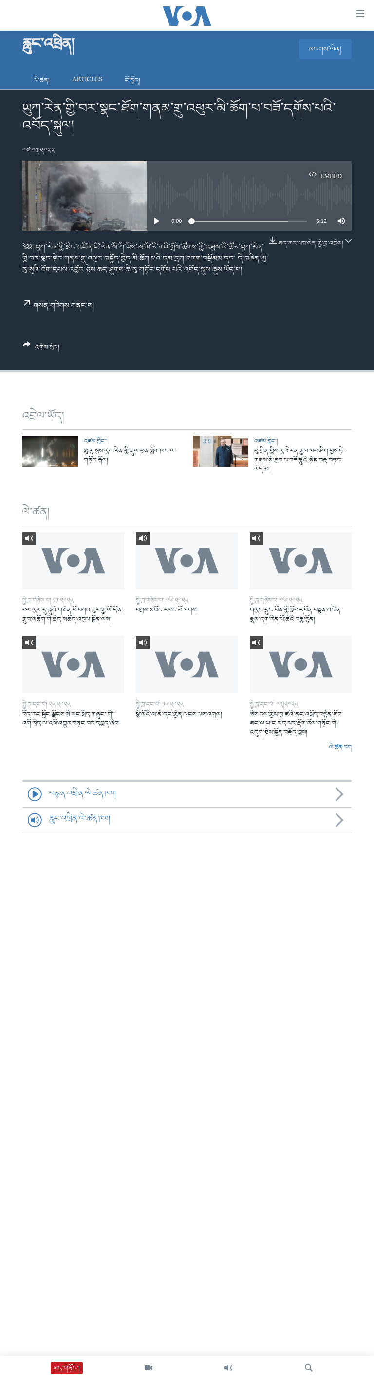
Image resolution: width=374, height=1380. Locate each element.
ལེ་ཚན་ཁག (340, 747)
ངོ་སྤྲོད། (132, 80)
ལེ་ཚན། (42, 80)
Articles (87, 80)
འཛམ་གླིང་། (96, 441)
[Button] (41, 349)
